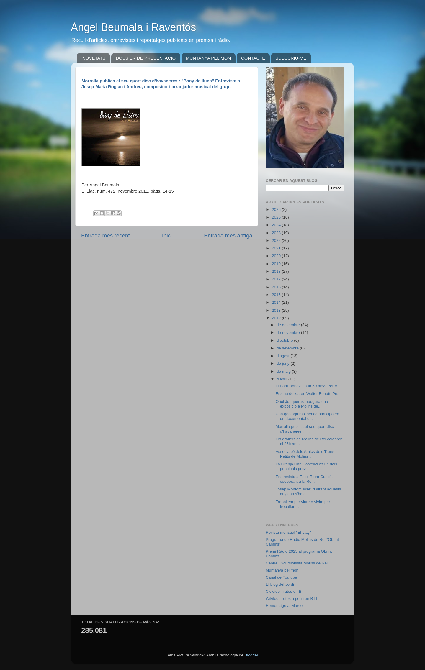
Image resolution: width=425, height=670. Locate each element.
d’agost (283, 356)
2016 (277, 287)
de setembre (288, 348)
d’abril (282, 379)
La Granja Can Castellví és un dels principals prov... (306, 466)
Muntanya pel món (282, 570)
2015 (277, 295)
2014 (277, 302)
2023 (277, 233)
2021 (277, 248)
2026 (277, 209)
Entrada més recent (105, 235)
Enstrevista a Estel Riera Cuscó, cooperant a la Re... (304, 479)
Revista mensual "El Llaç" (288, 532)
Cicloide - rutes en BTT (286, 591)
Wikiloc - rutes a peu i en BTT (292, 598)
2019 (277, 264)
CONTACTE (253, 57)
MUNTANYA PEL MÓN (208, 57)
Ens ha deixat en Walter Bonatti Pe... (308, 393)
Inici (167, 235)
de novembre (289, 332)
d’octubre (285, 340)
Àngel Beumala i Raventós (133, 27)
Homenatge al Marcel (284, 605)
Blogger (251, 655)
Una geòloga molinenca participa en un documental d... (307, 416)
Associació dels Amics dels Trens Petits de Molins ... (305, 454)
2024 (277, 225)
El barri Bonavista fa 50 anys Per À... (308, 386)
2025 (277, 217)
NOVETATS (94, 57)
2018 (277, 271)
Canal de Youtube (281, 577)
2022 (277, 240)
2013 (277, 310)
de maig (284, 371)
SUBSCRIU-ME (290, 57)
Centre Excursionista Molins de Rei (297, 563)
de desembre (289, 325)
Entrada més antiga (228, 235)
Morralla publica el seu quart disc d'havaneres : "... (305, 428)
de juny (283, 363)
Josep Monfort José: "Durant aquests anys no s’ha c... (308, 491)
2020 (277, 256)
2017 (277, 279)
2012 (277, 318)
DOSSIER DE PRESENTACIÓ (146, 57)
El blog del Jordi (280, 584)
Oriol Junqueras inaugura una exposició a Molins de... (302, 403)
